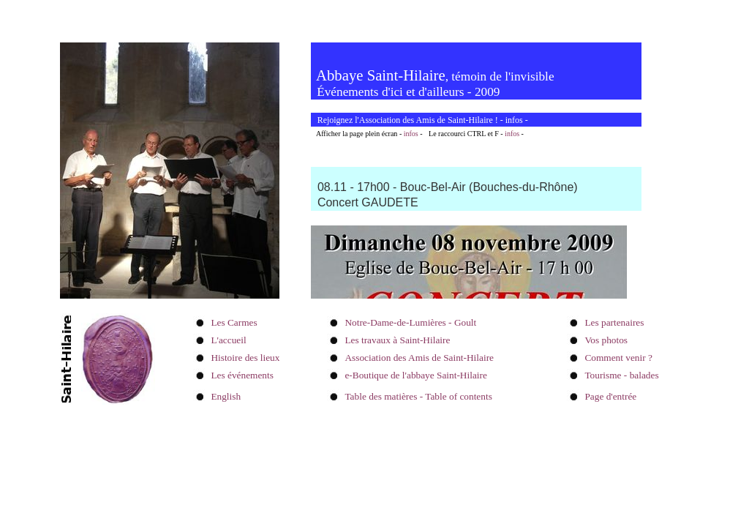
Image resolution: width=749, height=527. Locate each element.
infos (514, 120)
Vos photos (606, 339)
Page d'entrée (610, 396)
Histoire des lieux (245, 357)
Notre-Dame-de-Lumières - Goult (410, 322)
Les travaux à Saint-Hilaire (397, 339)
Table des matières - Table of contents (418, 396)
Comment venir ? (618, 357)
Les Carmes (234, 322)
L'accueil (228, 339)
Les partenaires (614, 322)
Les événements (242, 375)
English (226, 396)
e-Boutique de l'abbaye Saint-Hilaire (415, 375)
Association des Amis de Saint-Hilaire (419, 357)
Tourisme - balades (621, 375)
